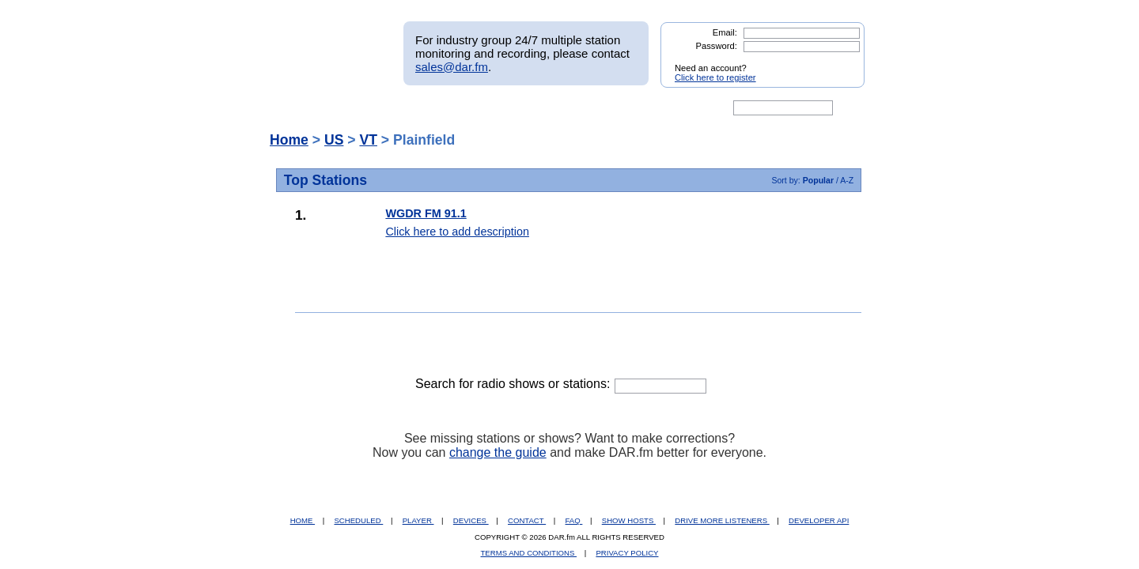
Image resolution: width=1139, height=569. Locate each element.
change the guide (498, 452)
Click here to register (715, 77)
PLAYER (418, 520)
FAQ (574, 520)
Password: (716, 46)
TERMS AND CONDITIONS (529, 552)
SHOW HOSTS (629, 520)
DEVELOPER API (819, 520)
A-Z (846, 180)
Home (289, 140)
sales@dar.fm (451, 66)
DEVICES (471, 520)
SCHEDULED (358, 520)
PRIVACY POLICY (627, 552)
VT (368, 140)
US (333, 140)
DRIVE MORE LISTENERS (722, 520)
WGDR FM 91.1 (425, 213)
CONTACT (527, 520)
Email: (725, 32)
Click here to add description (457, 231)
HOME (302, 520)
